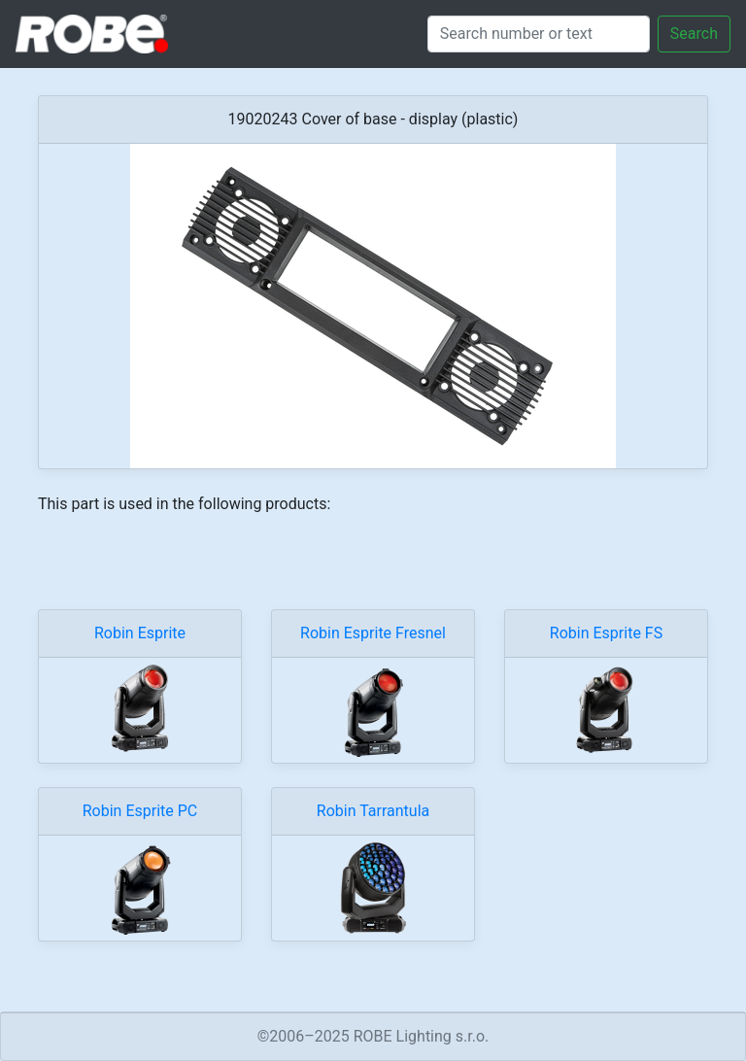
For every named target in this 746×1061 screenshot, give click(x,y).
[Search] (538, 34)
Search (694, 33)
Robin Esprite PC (140, 811)
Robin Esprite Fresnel (373, 633)
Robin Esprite (140, 633)
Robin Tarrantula (373, 811)
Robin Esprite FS (606, 633)
